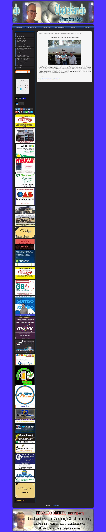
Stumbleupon (16, 112)
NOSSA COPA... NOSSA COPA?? (87, 27)
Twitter (19, 109)
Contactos (19, 67)
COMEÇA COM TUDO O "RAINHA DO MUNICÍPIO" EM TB (24, 52)
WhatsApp (26, 112)
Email (31, 112)
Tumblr (26, 109)
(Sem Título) (19, 65)
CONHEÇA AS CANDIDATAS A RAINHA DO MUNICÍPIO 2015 (23, 56)
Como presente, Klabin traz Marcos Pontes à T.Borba (24, 49)
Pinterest (21, 109)
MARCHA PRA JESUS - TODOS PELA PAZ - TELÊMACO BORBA (23, 59)
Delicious (19, 112)
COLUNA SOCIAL (32, 27)
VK (24, 112)
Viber (29, 112)
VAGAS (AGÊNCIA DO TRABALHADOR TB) (60, 27)
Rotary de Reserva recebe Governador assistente (22, 62)
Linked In (24, 109)
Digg (29, 109)
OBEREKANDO (18, 27)
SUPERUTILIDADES (46, 27)
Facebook (16, 109)
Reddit (31, 109)
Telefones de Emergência (73, 27)
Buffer (21, 112)
